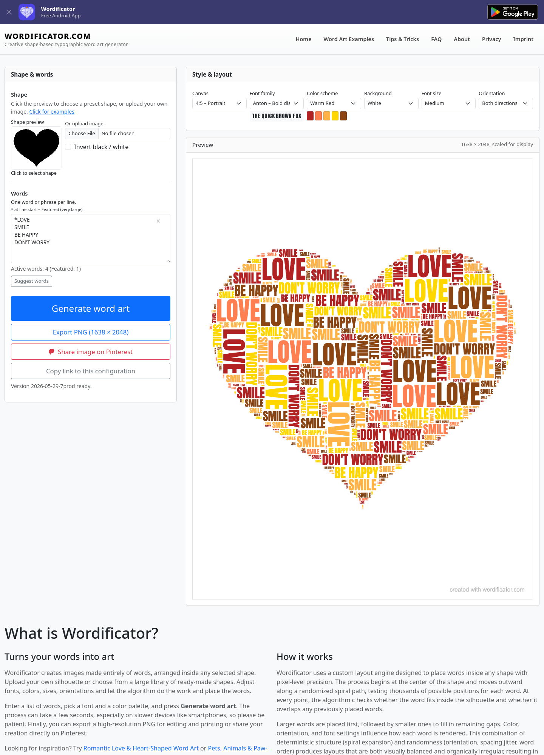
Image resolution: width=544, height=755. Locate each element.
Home (304, 39)
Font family (262, 93)
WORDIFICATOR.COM (66, 39)
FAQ (436, 39)
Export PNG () (91, 332)
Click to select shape (34, 172)
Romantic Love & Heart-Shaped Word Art (141, 748)
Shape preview (27, 122)
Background (378, 93)
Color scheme (322, 93)
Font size (432, 93)
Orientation (492, 93)
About (462, 39)
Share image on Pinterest (91, 351)
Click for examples (51, 111)
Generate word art (91, 308)
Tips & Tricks (402, 39)
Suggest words (31, 280)
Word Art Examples (349, 39)
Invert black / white (101, 147)
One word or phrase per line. (46, 205)
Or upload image (84, 123)
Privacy (491, 39)
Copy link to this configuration (90, 371)
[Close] (9, 12)
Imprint (523, 39)
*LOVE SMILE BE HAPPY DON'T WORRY (90, 238)
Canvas (200, 93)
